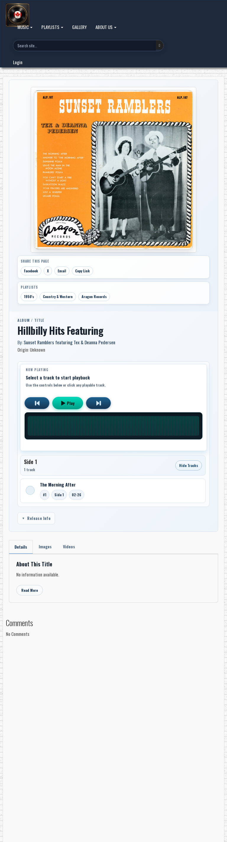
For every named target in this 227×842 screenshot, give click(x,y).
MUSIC (25, 27)
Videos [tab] (69, 546)
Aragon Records (94, 296)
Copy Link (82, 270)
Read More (29, 590)
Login (17, 62)
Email (62, 270)
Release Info (36, 518)
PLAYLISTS (52, 27)
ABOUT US (105, 27)
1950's (29, 296)
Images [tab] (45, 546)
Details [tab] (20, 547)
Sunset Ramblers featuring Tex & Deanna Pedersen (69, 342)
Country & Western (58, 296)
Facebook (31, 270)
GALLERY (79, 27)
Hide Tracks (188, 465)
